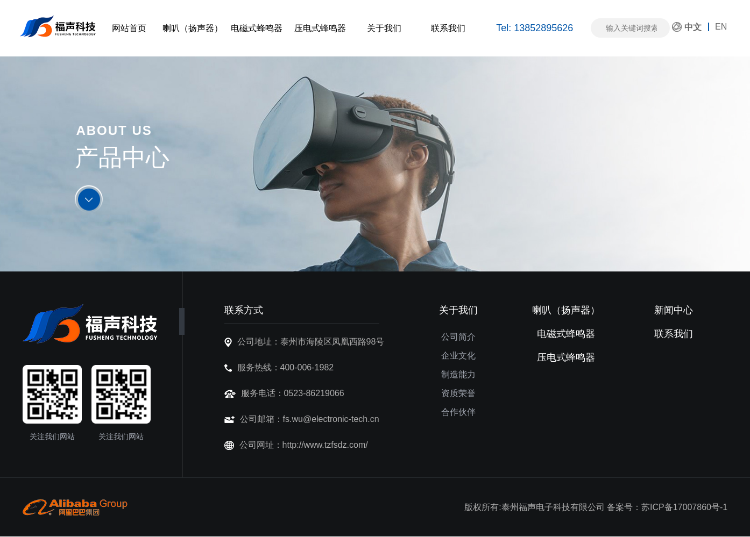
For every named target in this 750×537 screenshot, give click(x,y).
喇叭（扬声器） (192, 28)
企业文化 (458, 355)
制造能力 (458, 374)
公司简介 (458, 336)
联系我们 (448, 28)
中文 (693, 27)
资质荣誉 (458, 393)
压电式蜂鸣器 (320, 28)
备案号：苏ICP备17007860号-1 (667, 507)
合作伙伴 (458, 412)
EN (721, 26)
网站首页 (129, 28)
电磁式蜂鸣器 (256, 28)
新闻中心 (673, 310)
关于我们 (384, 28)
